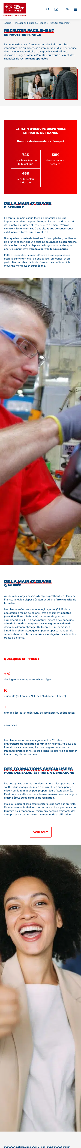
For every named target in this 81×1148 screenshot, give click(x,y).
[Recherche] (47, 9)
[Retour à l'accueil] (15, 9)
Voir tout (40, 832)
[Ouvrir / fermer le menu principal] (75, 9)
